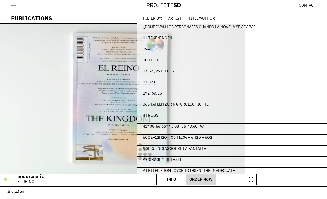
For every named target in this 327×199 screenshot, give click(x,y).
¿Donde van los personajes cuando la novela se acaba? (259, 28)
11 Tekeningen (225, 36)
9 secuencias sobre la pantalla (242, 146)
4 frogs (218, 113)
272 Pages (220, 91)
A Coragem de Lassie (231, 157)
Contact (307, 5)
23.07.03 (218, 80)
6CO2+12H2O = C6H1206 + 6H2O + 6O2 (245, 135)
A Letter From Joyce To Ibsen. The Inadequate (257, 168)
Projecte (163, 6)
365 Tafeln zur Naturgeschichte (244, 102)
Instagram (20, 193)
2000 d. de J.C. (224, 58)
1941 (215, 47)
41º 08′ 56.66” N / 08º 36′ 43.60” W (241, 124)
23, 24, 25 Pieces (226, 69)
